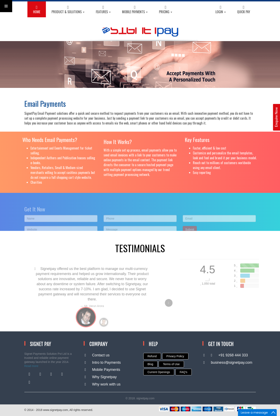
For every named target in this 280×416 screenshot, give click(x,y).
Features (103, 10)
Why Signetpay (101, 377)
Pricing (165, 10)
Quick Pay (243, 10)
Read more (31, 366)
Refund (152, 356)
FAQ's (183, 372)
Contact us (97, 355)
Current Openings (159, 372)
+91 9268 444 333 (225, 355)
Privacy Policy (175, 356)
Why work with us (103, 384)
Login (220, 10)
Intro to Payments (103, 362)
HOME (36, 10)
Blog (150, 364)
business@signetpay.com (227, 362)
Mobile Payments (135, 10)
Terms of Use (171, 364)
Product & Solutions (68, 10)
